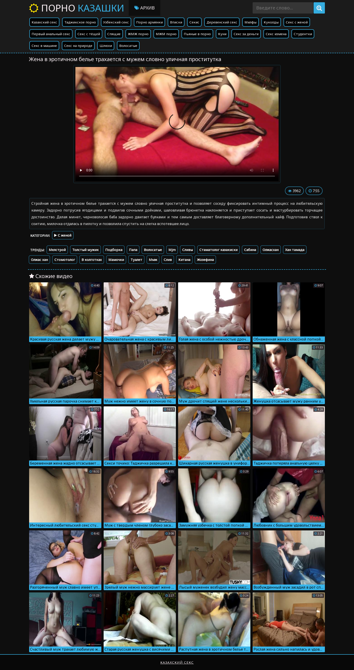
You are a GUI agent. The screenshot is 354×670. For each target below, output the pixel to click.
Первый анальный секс (51, 34)
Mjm (172, 249)
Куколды (271, 22)
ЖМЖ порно (138, 34)
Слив (168, 259)
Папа (133, 249)
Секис (194, 22)
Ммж (153, 259)
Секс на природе (78, 45)
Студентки (303, 34)
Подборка (113, 249)
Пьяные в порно (197, 34)
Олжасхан (271, 249)
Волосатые (128, 45)
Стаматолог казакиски (218, 249)
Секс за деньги (246, 34)
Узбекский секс (116, 22)
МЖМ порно (166, 34)
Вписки (176, 22)
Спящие (114, 34)
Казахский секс (44, 22)
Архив (144, 8)
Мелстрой (57, 249)
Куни (222, 34)
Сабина (250, 249)
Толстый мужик (85, 249)
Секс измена (276, 34)
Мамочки (116, 259)
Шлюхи (106, 45)
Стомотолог (64, 259)
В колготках (92, 259)
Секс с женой (297, 22)
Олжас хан (39, 259)
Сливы (187, 249)
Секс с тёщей (88, 34)
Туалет (136, 259)
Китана (184, 259)
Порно (76, 7)
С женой (62, 235)
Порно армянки (149, 22)
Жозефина (205, 259)
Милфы (250, 22)
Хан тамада (294, 249)
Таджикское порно (80, 22)
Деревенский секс (222, 22)
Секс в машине (44, 45)
